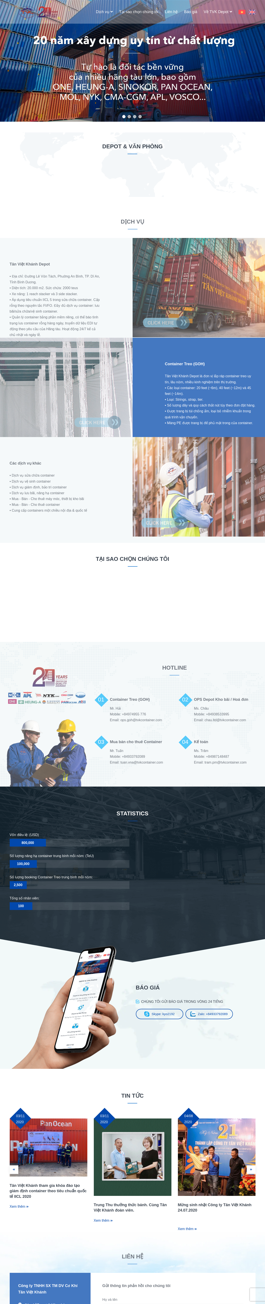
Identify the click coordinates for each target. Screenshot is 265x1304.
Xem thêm (19, 1206)
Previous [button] (26, 61)
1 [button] (123, 116)
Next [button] (239, 61)
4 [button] (140, 116)
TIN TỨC (132, 1095)
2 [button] (129, 116)
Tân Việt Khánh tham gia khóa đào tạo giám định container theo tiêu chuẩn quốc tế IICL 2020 (48, 1190)
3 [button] (134, 116)
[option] (132, 61)
